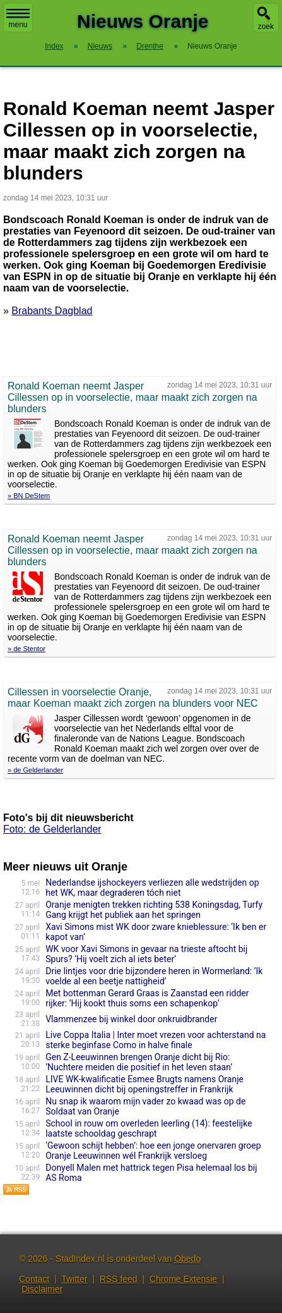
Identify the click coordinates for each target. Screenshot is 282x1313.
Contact (34, 1279)
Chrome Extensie (183, 1279)
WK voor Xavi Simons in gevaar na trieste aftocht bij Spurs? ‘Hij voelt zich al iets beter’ (146, 954)
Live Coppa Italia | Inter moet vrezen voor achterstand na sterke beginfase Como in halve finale (155, 1040)
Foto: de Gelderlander (52, 829)
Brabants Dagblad (51, 310)
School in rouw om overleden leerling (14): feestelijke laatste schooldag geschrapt (148, 1128)
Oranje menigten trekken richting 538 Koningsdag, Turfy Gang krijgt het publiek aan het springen (153, 910)
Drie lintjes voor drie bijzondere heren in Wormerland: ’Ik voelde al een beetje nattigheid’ (153, 976)
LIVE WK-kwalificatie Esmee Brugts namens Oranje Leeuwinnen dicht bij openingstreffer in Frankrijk (144, 1084)
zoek (266, 26)
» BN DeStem (29, 495)
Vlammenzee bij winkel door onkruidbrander (131, 1019)
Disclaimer (41, 1289)
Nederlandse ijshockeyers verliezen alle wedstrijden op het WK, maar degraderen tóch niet (152, 887)
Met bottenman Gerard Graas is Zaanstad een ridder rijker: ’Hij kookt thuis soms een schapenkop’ (147, 998)
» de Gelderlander (35, 770)
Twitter (74, 1279)
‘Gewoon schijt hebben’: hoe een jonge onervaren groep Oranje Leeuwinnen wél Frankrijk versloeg (153, 1150)
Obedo (187, 1259)
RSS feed (119, 1279)
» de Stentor (26, 648)
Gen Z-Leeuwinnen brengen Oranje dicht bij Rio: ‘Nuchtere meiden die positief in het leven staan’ (138, 1062)
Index (54, 46)
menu (18, 19)
